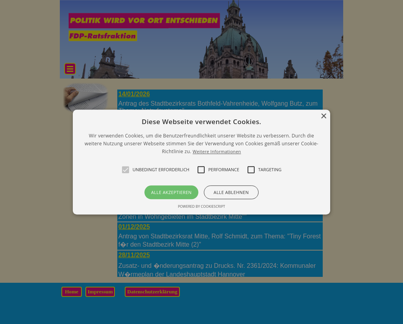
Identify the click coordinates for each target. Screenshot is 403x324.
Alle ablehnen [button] (231, 192)
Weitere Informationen (216, 152)
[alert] (201, 162)
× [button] (323, 116)
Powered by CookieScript (201, 206)
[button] (201, 162)
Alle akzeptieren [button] (171, 192)
